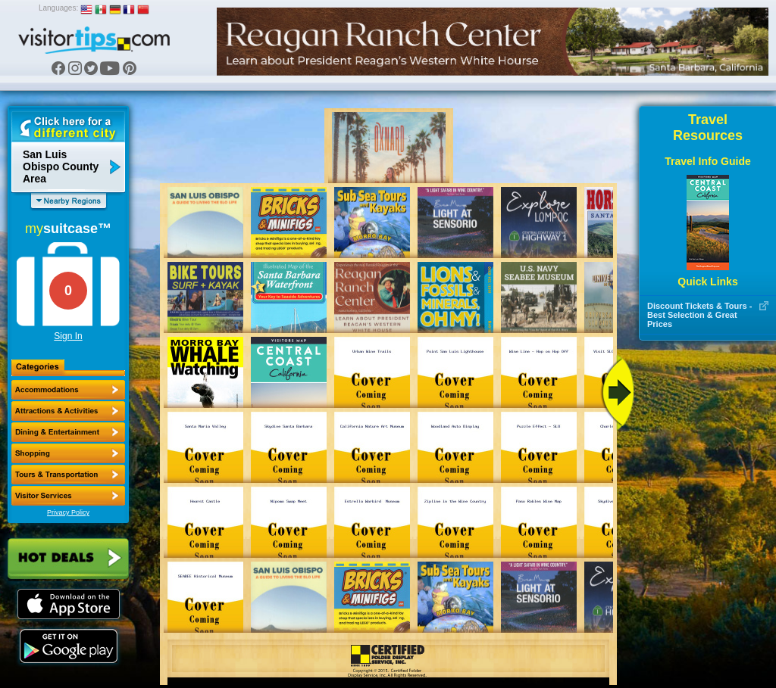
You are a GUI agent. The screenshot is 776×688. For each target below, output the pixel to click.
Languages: (58, 8)
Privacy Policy (68, 512)
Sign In (68, 336)
